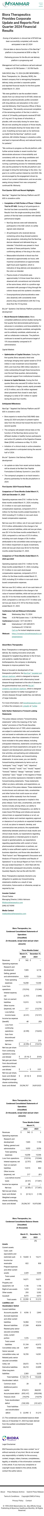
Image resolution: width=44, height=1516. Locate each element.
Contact (29, 1501)
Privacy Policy (17, 1501)
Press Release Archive (15, 1492)
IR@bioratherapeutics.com (12, 903)
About (2, 1492)
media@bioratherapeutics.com (14, 914)
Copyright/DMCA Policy (31, 1496)
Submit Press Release (35, 1492)
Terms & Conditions (11, 1496)
